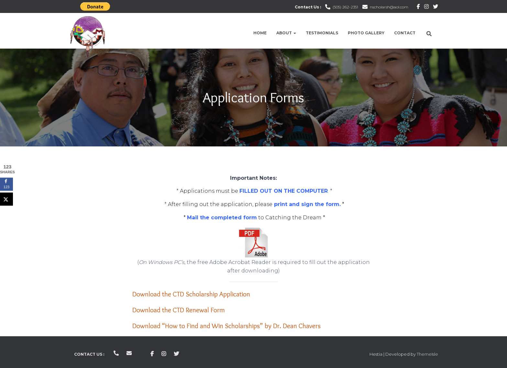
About (286, 32)
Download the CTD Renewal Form (178, 310)
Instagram (426, 7)
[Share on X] (6, 198)
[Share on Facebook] (6, 184)
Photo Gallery (366, 32)
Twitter (435, 7)
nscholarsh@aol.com (389, 7)
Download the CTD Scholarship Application (191, 294)
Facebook (418, 7)
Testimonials (322, 32)
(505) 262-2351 (345, 7)
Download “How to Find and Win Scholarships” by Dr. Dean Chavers (226, 326)
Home (260, 32)
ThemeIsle (427, 354)
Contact (404, 32)
